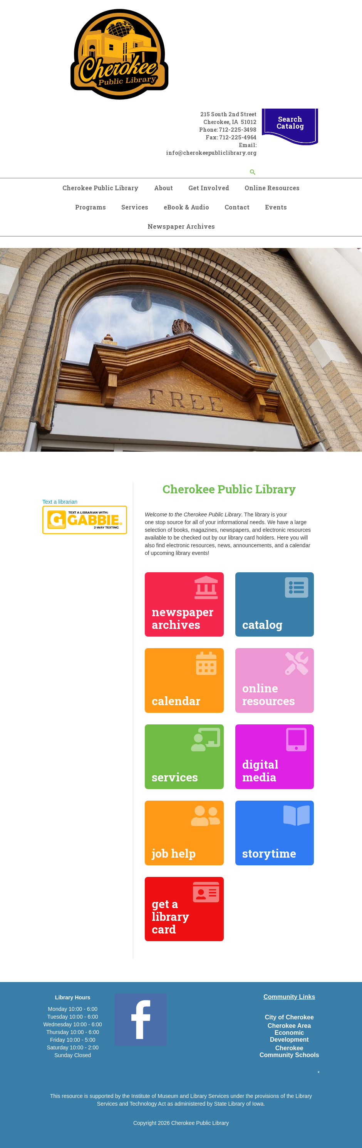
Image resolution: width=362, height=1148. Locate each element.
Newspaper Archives (181, 226)
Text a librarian (59, 502)
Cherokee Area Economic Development (289, 1032)
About (163, 188)
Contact (237, 207)
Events (276, 207)
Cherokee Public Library (100, 188)
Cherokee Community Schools (289, 1051)
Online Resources (272, 188)
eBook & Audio (186, 207)
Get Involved (208, 188)
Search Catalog (290, 122)
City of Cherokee (289, 1017)
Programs (90, 207)
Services (134, 207)
